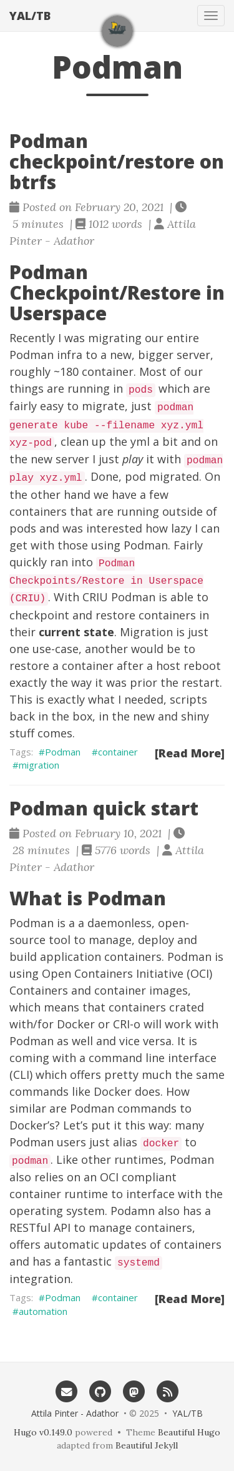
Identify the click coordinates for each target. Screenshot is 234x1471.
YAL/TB (30, 15)
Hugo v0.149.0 (43, 1432)
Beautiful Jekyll (146, 1445)
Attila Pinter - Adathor (75, 1413)
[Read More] (190, 752)
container (118, 751)
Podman (62, 751)
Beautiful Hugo (189, 1432)
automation (43, 1311)
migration (39, 765)
